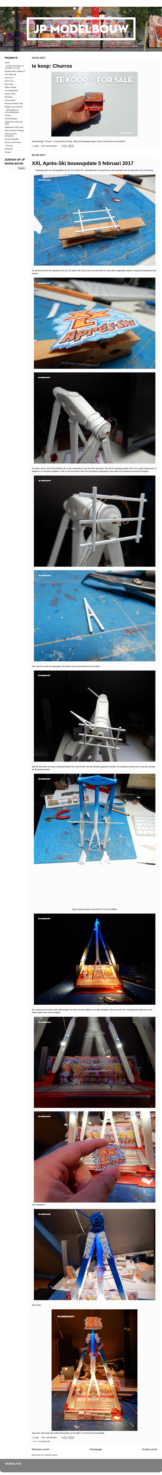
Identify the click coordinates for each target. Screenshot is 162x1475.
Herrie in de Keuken (13, 142)
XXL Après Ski (44, 1441)
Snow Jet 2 (9, 78)
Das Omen (9, 84)
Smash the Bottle (12, 139)
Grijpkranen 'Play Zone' (14, 127)
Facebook (9, 149)
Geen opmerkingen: (49, 146)
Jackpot (8, 115)
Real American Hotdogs (14, 130)
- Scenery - (9, 146)
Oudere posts (149, 1449)
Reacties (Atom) (50, 1455)
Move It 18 (9, 81)
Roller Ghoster (10, 87)
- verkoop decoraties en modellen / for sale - (14, 67)
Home (7, 63)
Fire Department (11, 91)
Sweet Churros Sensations (11, 135)
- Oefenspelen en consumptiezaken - (12, 111)
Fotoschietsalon (11, 119)
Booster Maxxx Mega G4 (15, 71)
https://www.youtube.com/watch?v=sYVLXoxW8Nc (94, 909)
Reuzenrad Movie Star (14, 103)
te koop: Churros (52, 66)
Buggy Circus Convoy (13, 107)
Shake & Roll (10, 94)
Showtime (9, 97)
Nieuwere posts (40, 1449)
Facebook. (121, 141)
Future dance (10, 100)
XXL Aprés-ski (10, 74)
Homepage (95, 1449)
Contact (8, 152)
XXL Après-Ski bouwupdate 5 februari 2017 (83, 163)
